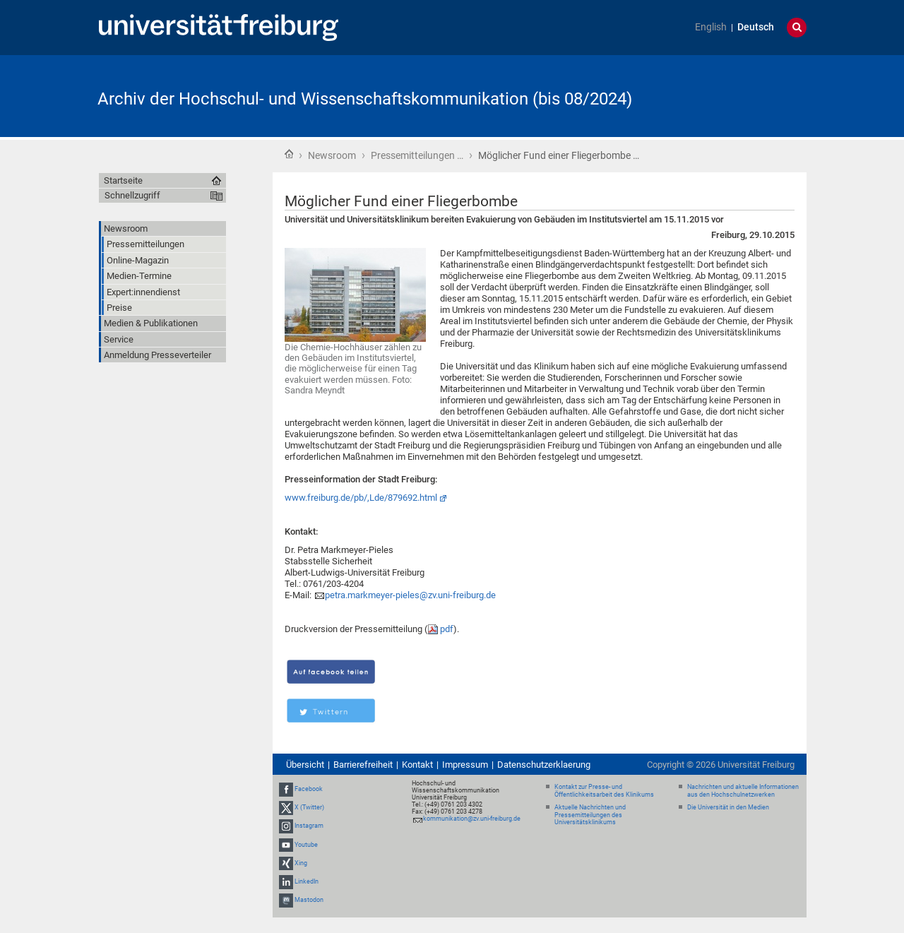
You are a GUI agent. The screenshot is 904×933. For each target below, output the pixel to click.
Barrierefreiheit (363, 764)
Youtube (306, 844)
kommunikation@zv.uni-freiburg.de (472, 818)
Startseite (289, 154)
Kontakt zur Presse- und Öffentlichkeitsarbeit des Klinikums (604, 790)
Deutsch (755, 27)
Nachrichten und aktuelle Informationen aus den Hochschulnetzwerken (743, 790)
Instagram (309, 826)
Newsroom (332, 155)
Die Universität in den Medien (728, 807)
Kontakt (417, 764)
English (711, 27)
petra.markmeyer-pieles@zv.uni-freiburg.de (410, 595)
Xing (301, 863)
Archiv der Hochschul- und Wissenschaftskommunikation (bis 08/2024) (364, 99)
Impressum (465, 764)
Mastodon (309, 899)
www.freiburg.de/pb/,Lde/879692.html (361, 497)
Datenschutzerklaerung (543, 764)
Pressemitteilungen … (417, 155)
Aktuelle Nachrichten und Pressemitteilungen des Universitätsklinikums (590, 815)
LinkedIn (307, 881)
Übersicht (305, 764)
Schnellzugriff (132, 195)
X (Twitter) (309, 807)
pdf (446, 629)
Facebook (309, 788)
